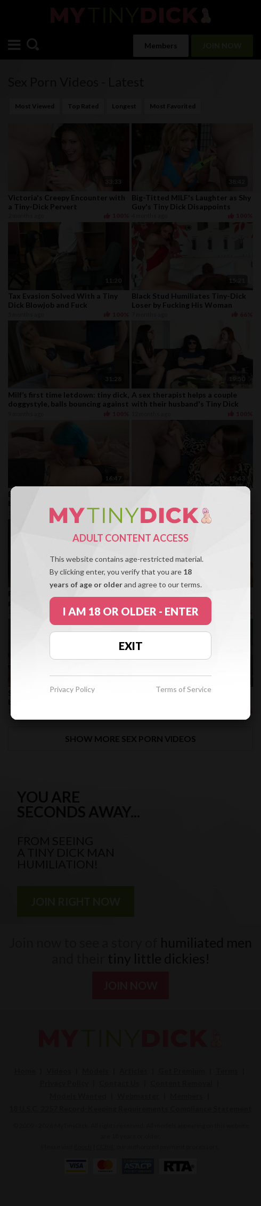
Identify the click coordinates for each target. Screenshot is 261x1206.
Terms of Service (183, 690)
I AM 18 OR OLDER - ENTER (131, 611)
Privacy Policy (72, 690)
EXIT (131, 645)
